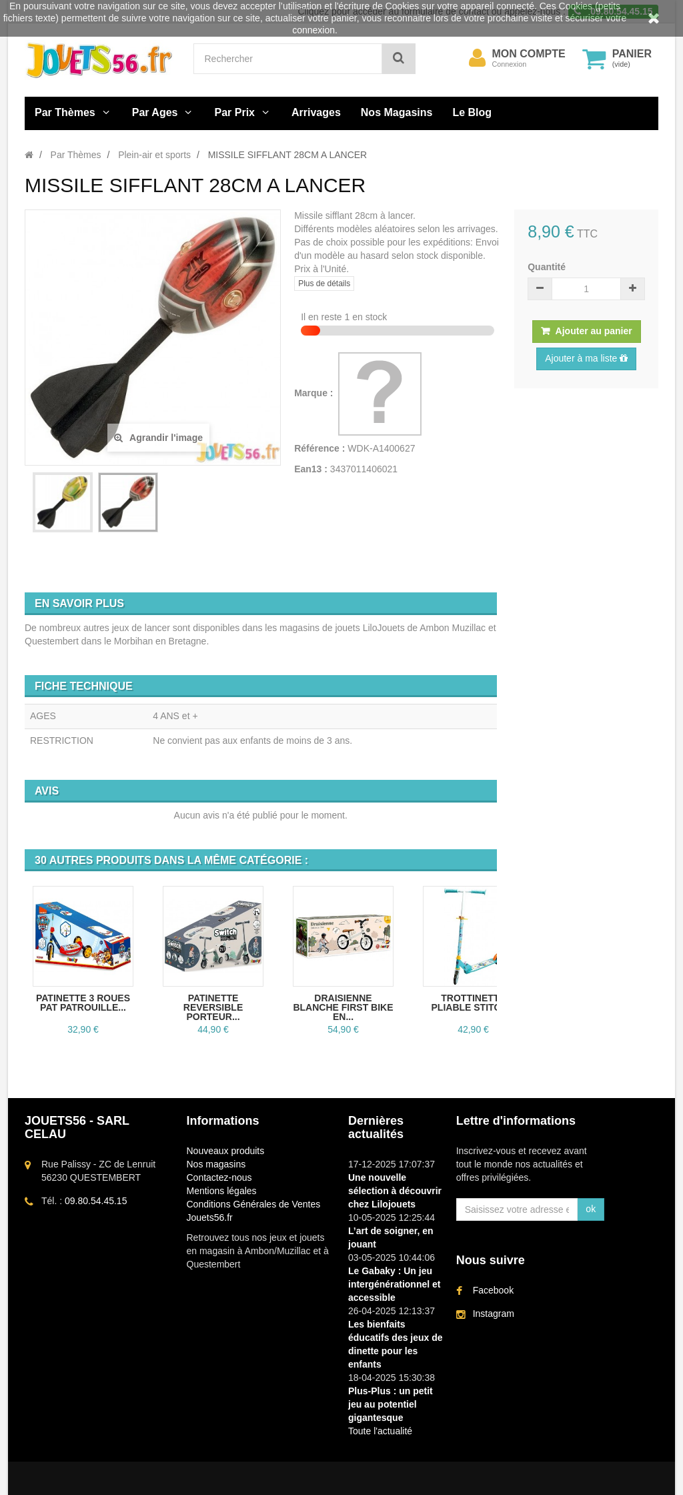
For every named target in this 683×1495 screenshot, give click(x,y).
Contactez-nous (219, 1177)
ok (591, 1208)
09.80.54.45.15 (96, 1200)
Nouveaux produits (226, 1150)
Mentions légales (222, 1190)
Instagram (493, 1313)
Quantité (547, 267)
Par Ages (155, 112)
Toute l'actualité (380, 1431)
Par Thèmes (65, 112)
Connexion (509, 64)
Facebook (493, 1290)
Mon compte (529, 54)
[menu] (477, 58)
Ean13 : (310, 469)
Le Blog (472, 112)
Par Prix (235, 112)
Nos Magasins (397, 112)
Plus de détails (324, 283)
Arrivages (316, 112)
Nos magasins (216, 1164)
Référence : (319, 448)
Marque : (314, 393)
